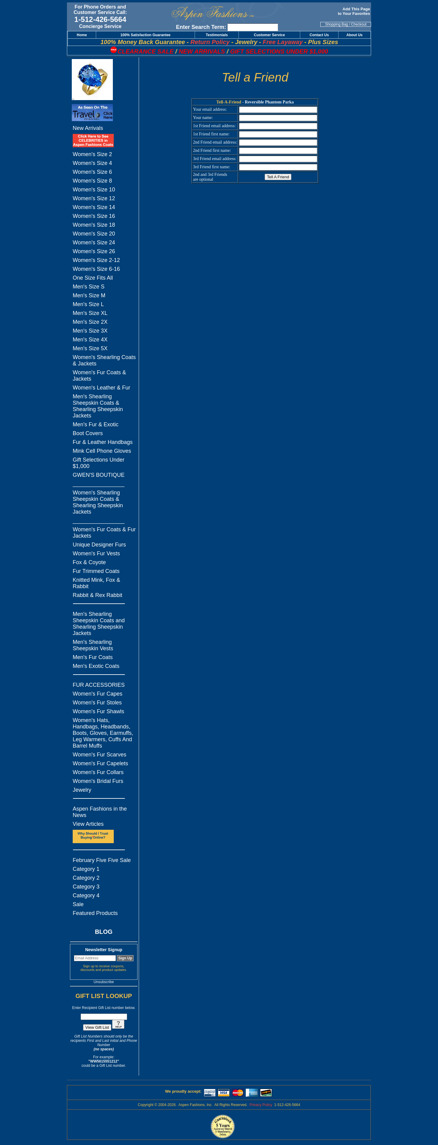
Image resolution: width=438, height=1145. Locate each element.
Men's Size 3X (90, 331)
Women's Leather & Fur (101, 388)
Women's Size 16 (94, 216)
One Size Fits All (93, 278)
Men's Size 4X (90, 340)
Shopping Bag (336, 24)
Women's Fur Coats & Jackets (99, 375)
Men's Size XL (90, 313)
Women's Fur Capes (97, 694)
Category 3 (86, 887)
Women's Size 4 (92, 163)
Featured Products (95, 913)
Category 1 (86, 869)
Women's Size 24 (94, 242)
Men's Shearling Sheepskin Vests (93, 645)
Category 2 (86, 878)
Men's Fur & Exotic (95, 424)
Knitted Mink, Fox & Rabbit (96, 583)
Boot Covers (88, 433)
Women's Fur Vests (96, 553)
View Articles (88, 824)
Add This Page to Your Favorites (354, 11)
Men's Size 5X (90, 348)
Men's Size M (89, 295)
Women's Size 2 (92, 154)
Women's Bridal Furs (98, 781)
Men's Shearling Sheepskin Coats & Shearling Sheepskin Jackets (98, 406)
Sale (78, 904)
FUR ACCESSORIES (99, 685)
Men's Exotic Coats (96, 666)
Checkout (359, 24)
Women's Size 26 (94, 251)
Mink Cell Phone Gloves (102, 451)
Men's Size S (88, 287)
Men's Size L (88, 304)
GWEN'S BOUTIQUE (98, 475)
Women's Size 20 (94, 234)
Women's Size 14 (94, 207)
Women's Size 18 (94, 225)
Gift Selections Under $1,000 (98, 463)
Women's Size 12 (94, 198)
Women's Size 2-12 (96, 260)
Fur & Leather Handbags (103, 442)
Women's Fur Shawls (98, 711)
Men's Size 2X (90, 322)
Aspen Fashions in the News (100, 812)
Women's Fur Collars (98, 772)
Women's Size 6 (92, 172)
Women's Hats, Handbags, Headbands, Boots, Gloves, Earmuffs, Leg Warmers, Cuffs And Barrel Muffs (103, 733)
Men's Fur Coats (93, 657)
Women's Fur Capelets (100, 763)
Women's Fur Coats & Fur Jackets (104, 532)
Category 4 (86, 895)
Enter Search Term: (201, 27)
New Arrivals (88, 128)
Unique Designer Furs (99, 545)
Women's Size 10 (94, 190)
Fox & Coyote (89, 562)
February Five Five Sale (102, 860)
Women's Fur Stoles (97, 703)
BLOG (104, 931)
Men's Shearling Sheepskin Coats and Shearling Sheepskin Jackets (99, 623)
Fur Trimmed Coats (96, 571)
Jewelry (82, 790)
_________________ (98, 484)
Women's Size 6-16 (96, 269)
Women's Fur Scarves (99, 755)
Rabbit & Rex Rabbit (97, 595)
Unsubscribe (104, 982)
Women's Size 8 (92, 181)
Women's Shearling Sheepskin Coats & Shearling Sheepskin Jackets (98, 502)
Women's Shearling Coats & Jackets (104, 360)
